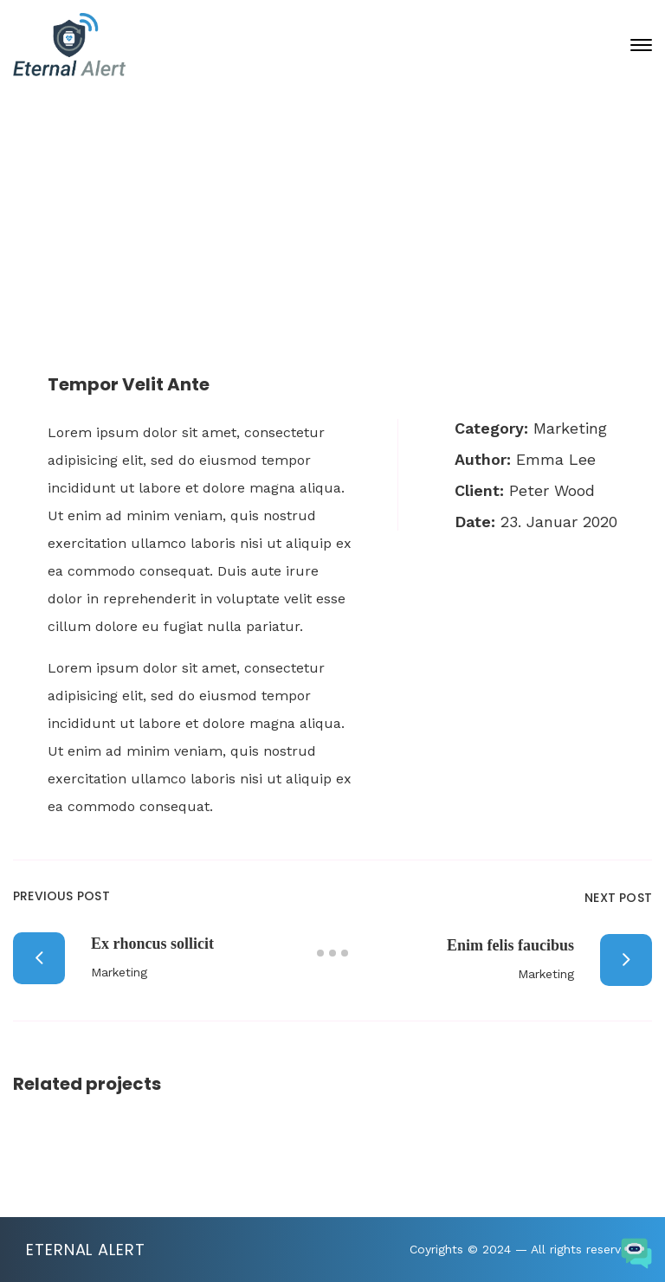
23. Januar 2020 (346, 203)
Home (155, 265)
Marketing (570, 428)
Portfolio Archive (286, 265)
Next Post (618, 897)
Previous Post (61, 896)
